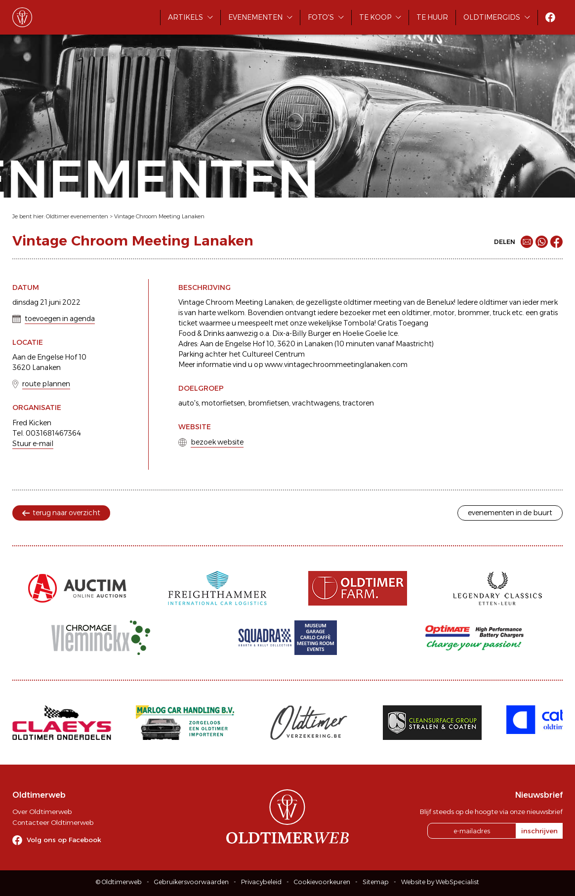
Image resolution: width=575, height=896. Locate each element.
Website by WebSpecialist (440, 882)
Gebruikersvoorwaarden (191, 882)
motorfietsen (223, 403)
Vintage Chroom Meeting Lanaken (159, 216)
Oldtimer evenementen (77, 216)
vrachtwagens (315, 403)
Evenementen (255, 17)
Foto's (321, 17)
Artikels (185, 17)
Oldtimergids (491, 17)
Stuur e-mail (32, 443)
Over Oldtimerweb (42, 811)
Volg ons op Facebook (64, 840)
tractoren (358, 403)
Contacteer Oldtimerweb (52, 822)
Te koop (375, 17)
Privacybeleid (261, 882)
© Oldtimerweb (119, 882)
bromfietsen (268, 403)
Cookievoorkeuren (322, 882)
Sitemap (376, 882)
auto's (188, 403)
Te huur (432, 17)
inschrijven (539, 831)
